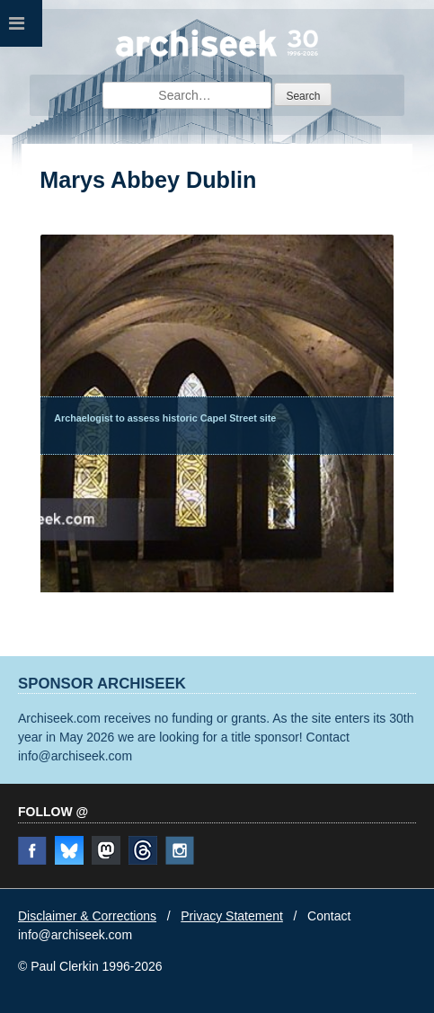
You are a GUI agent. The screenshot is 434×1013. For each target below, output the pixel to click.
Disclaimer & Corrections (87, 916)
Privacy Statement (232, 916)
